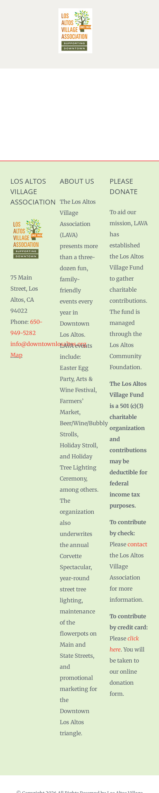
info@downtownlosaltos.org (48, 343)
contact (137, 544)
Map (16, 355)
